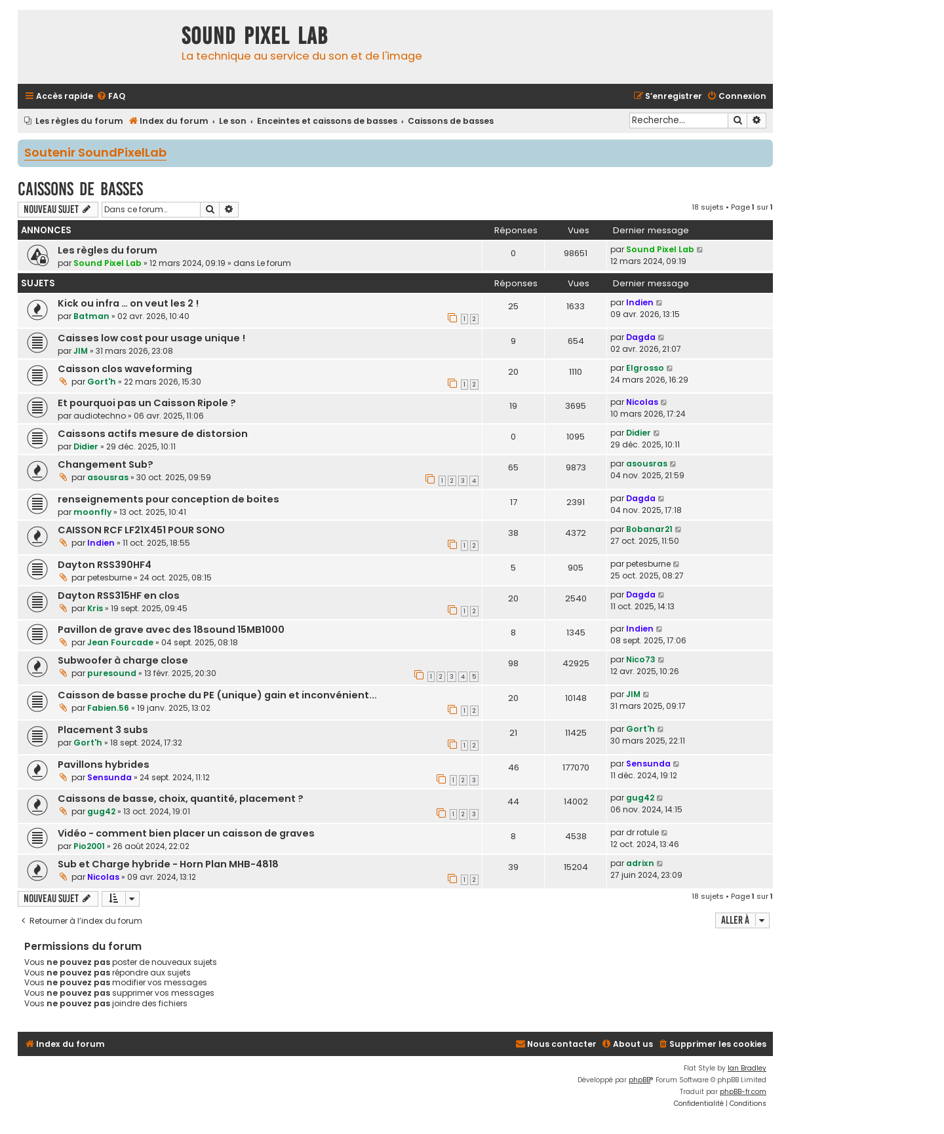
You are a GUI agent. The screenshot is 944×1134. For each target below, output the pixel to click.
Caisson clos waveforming (125, 368)
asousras (107, 477)
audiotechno (99, 415)
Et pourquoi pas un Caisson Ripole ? (147, 402)
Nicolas (642, 401)
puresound (111, 673)
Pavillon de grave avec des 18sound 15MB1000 (171, 629)
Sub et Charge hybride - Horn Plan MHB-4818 (168, 864)
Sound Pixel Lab (107, 263)
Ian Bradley (747, 1068)
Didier (85, 446)
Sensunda (109, 777)
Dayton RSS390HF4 (104, 564)
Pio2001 (89, 846)
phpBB (639, 1080)
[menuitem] (110, 96)
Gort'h (101, 381)
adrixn (640, 863)
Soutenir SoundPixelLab (95, 153)
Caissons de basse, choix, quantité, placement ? (181, 798)
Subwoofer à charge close (123, 660)
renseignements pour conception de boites (168, 499)
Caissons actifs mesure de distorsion (153, 433)
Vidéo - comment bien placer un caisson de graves (186, 833)
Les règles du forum (107, 250)
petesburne (109, 577)
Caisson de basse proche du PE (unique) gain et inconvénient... (217, 695)
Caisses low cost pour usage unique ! (151, 338)
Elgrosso (645, 367)
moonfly (92, 512)
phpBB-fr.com (743, 1092)
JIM (80, 350)
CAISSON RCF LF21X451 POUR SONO (141, 530)
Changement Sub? (105, 464)
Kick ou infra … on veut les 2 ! (128, 303)
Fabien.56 (108, 707)
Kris (95, 608)
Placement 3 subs (103, 729)
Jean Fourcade (120, 642)
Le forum (274, 263)
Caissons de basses (80, 189)
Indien (640, 302)
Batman (91, 316)
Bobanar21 (649, 529)
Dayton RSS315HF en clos (119, 595)
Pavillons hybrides (103, 764)
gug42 (101, 811)
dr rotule (642, 832)
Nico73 (641, 659)
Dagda (641, 337)
